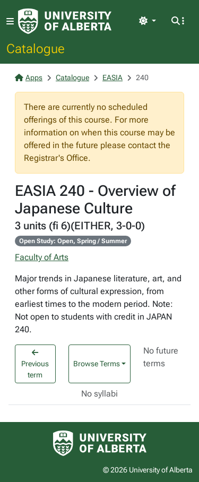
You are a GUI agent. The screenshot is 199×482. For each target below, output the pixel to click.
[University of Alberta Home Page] (65, 21)
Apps (28, 77)
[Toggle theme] (147, 21)
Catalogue (35, 48)
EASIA (112, 77)
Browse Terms (96, 363)
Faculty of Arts (41, 257)
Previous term (35, 364)
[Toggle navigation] (10, 21)
